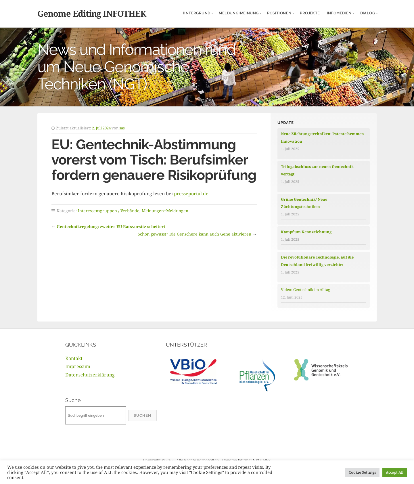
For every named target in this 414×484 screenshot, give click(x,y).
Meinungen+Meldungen (165, 210)
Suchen (142, 415)
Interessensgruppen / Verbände (108, 210)
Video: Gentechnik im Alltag (305, 289)
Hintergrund (195, 13)
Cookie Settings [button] (362, 472)
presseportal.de (190, 193)
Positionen (279, 13)
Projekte (310, 13)
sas (122, 128)
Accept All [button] (394, 472)
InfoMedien (339, 13)
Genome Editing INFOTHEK (91, 13)
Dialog (367, 13)
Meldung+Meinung (238, 13)
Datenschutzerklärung (90, 375)
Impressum (77, 366)
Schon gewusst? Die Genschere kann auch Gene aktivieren (194, 234)
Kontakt (74, 358)
